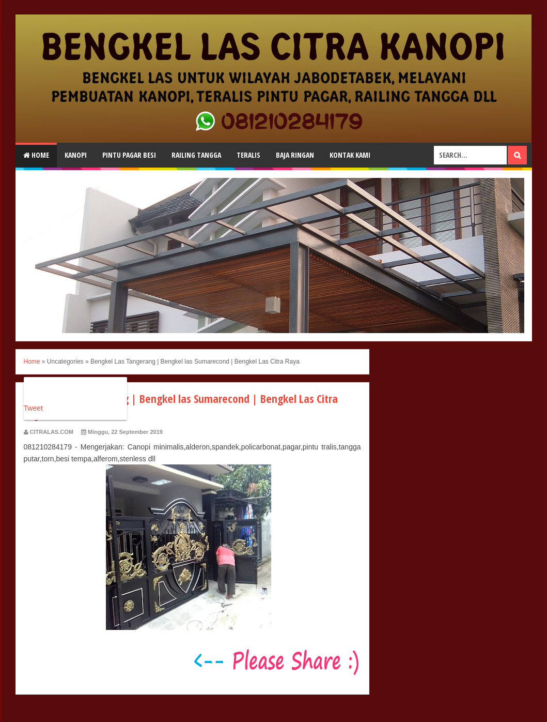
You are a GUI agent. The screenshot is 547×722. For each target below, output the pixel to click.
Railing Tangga (196, 155)
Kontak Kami (350, 155)
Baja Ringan (295, 155)
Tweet (33, 408)
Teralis (248, 155)
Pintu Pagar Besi (129, 155)
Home (36, 155)
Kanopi (76, 155)
